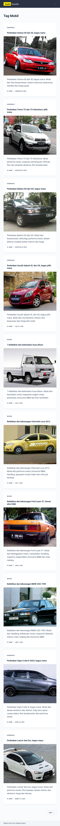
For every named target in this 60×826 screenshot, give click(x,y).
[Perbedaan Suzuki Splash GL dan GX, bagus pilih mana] (30, 291)
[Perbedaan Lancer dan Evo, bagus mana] (30, 763)
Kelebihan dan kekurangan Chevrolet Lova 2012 (28, 421)
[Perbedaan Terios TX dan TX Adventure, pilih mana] (30, 135)
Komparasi (10, 27)
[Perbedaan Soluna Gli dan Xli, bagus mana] (30, 55)
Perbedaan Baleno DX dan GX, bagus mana (26, 189)
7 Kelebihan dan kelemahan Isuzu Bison (25, 345)
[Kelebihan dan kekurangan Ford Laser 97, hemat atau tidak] (30, 527)
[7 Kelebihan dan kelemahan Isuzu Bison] (30, 367)
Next (51, 812)
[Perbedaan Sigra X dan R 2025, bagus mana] (30, 683)
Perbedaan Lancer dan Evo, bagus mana (25, 740)
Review (9, 339)
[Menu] (55, 4)
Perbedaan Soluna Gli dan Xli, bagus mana (26, 33)
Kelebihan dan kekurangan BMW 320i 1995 (26, 584)
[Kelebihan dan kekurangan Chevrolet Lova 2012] (30, 444)
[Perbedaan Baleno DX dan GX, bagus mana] (30, 211)
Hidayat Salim (20, 823)
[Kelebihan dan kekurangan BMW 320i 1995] (30, 606)
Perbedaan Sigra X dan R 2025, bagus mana (27, 660)
